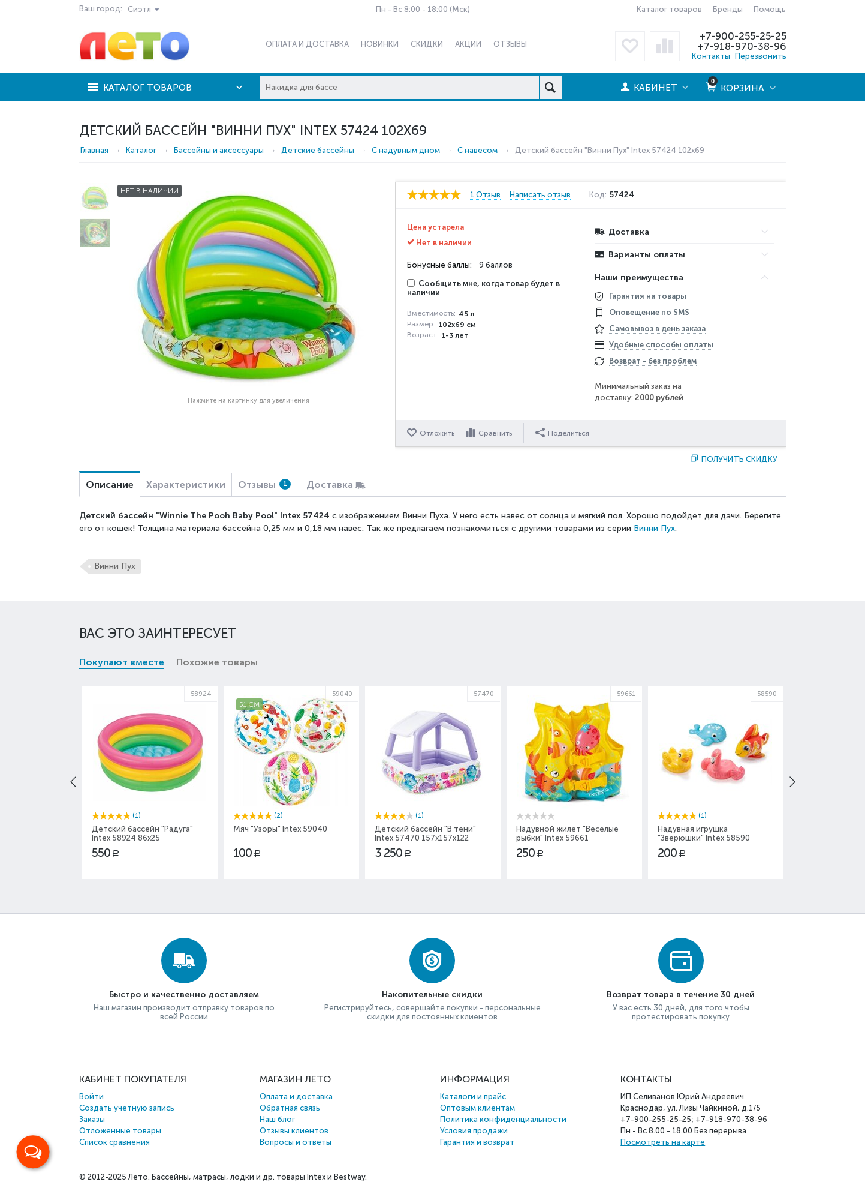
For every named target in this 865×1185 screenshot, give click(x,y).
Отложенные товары (120, 1130)
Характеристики (185, 484)
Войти (91, 1096)
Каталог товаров (669, 9)
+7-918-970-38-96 (741, 46)
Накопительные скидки (432, 994)
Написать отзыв (540, 195)
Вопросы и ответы (295, 1142)
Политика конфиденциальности (503, 1119)
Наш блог (277, 1119)
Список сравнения (114, 1142)
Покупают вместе (121, 662)
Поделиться (562, 432)
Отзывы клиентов (294, 1130)
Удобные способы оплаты (661, 344)
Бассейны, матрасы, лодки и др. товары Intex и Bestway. (259, 1176)
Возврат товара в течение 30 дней (681, 994)
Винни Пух (654, 528)
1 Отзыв (485, 195)
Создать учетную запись (126, 1107)
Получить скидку (739, 459)
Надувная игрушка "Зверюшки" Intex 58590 (704, 833)
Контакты (711, 56)
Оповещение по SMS (649, 312)
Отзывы (264, 484)
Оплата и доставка (296, 1096)
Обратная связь (290, 1107)
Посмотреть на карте (662, 1142)
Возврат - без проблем (653, 360)
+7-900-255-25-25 (742, 36)
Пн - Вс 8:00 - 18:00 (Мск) (423, 9)
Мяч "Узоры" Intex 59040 (280, 828)
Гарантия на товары (647, 296)
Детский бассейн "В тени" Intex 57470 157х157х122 (425, 833)
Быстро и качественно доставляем (184, 994)
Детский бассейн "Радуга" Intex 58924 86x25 (142, 833)
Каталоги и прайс (473, 1096)
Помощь (770, 9)
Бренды (728, 9)
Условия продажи (474, 1130)
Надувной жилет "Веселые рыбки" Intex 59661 (567, 833)
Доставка (329, 484)
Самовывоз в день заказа (657, 328)
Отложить (437, 433)
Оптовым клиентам (477, 1107)
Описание (110, 484)
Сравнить (495, 433)
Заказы (92, 1119)
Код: (598, 195)
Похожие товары (217, 662)
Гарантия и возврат (477, 1142)
